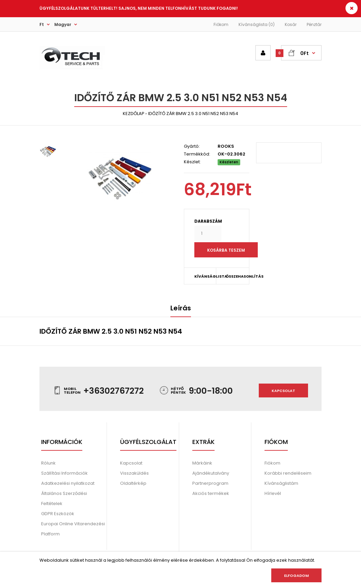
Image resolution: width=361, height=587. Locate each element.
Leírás (180, 308)
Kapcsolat (283, 390)
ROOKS (226, 146)
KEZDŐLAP (133, 113)
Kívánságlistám (281, 483)
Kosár (291, 24)
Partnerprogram (210, 483)
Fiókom (221, 24)
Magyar (62, 24)
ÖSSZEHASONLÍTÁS (233, 276)
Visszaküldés (134, 473)
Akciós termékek (210, 493)
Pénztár (314, 24)
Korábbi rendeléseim (288, 473)
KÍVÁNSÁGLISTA (205, 276)
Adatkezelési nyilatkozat (67, 483)
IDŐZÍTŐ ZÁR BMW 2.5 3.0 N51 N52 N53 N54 (193, 113)
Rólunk (48, 463)
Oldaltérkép (133, 483)
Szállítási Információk (64, 473)
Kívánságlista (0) (257, 24)
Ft (41, 24)
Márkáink (202, 463)
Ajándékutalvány (210, 473)
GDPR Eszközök (57, 513)
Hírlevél (273, 493)
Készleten (229, 162)
